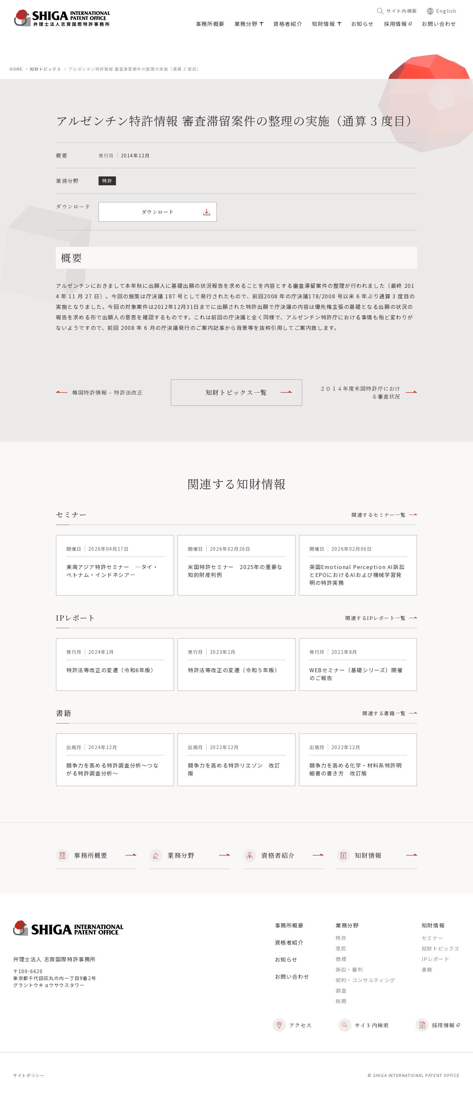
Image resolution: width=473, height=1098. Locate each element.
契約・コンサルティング (365, 979)
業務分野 (189, 855)
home (16, 69)
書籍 (427, 969)
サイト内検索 (397, 11)
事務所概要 (210, 24)
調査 (341, 990)
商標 (341, 958)
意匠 (341, 948)
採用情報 (398, 24)
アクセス (292, 1025)
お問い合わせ (439, 24)
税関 (341, 1000)
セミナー (432, 937)
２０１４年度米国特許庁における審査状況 (368, 392)
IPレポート (436, 958)
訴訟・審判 (349, 969)
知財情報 (377, 855)
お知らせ (362, 24)
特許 (341, 937)
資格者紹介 (287, 24)
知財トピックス (45, 69)
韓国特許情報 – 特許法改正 (99, 392)
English (442, 11)
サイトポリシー (28, 1075)
